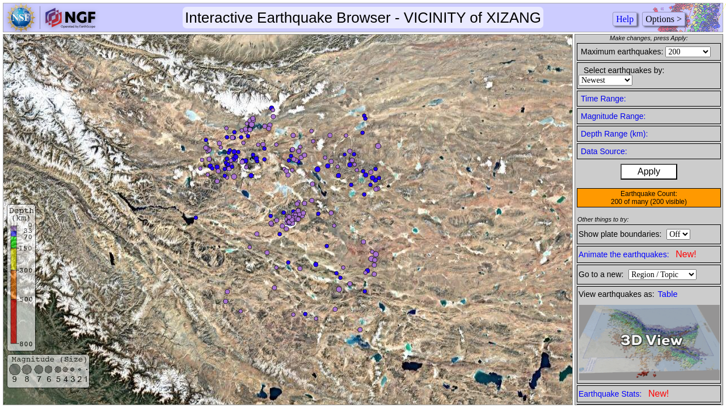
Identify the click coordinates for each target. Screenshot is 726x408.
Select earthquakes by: (624, 70)
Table (668, 294)
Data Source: (604, 151)
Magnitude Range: (613, 116)
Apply (649, 171)
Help (625, 19)
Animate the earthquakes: (638, 254)
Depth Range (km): (614, 133)
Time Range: (603, 98)
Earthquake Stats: (624, 393)
